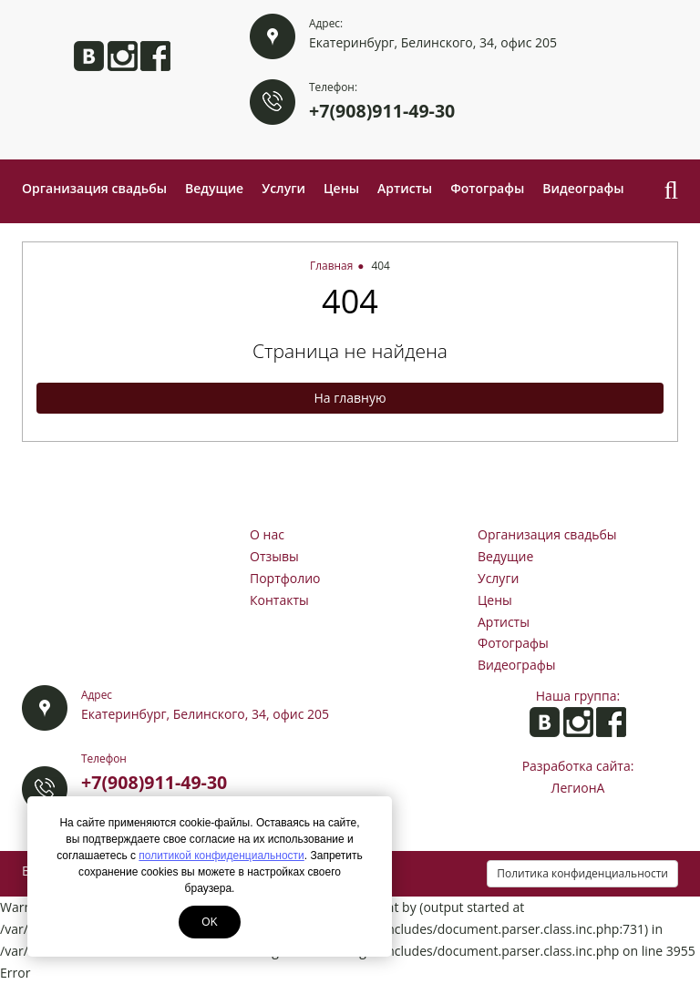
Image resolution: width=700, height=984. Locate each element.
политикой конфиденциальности (221, 855)
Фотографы (487, 188)
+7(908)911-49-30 (382, 110)
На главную (350, 397)
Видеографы (582, 188)
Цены (341, 188)
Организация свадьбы (94, 188)
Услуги (283, 188)
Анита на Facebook (155, 56)
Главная (331, 265)
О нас (267, 534)
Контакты (279, 600)
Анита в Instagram (123, 56)
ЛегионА (578, 787)
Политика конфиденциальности (582, 873)
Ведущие (214, 188)
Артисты (404, 188)
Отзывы (274, 556)
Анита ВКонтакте (89, 56)
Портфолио (285, 578)
